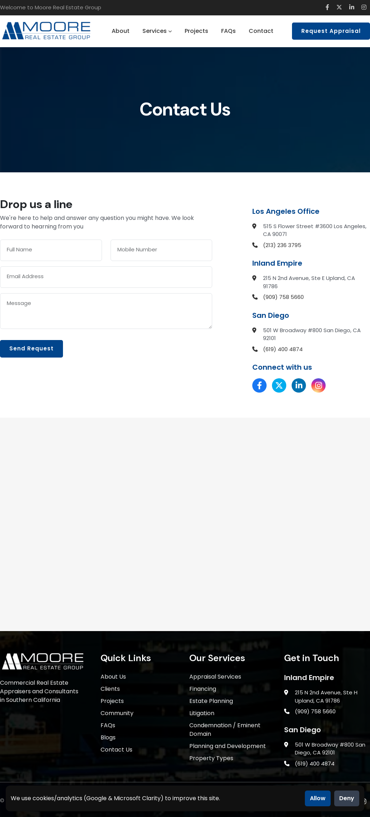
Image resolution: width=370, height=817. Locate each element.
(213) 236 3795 (282, 245)
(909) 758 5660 (283, 297)
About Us (113, 677)
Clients (110, 689)
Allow (318, 798)
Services (157, 31)
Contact (261, 31)
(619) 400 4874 (283, 349)
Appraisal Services (215, 677)
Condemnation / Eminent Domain (225, 729)
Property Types (211, 758)
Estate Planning (211, 701)
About (121, 31)
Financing (202, 689)
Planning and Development (227, 746)
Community (117, 713)
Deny (346, 798)
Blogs (108, 737)
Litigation (201, 713)
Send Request (31, 348)
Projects (196, 31)
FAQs (228, 31)
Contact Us (116, 749)
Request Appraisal (331, 31)
